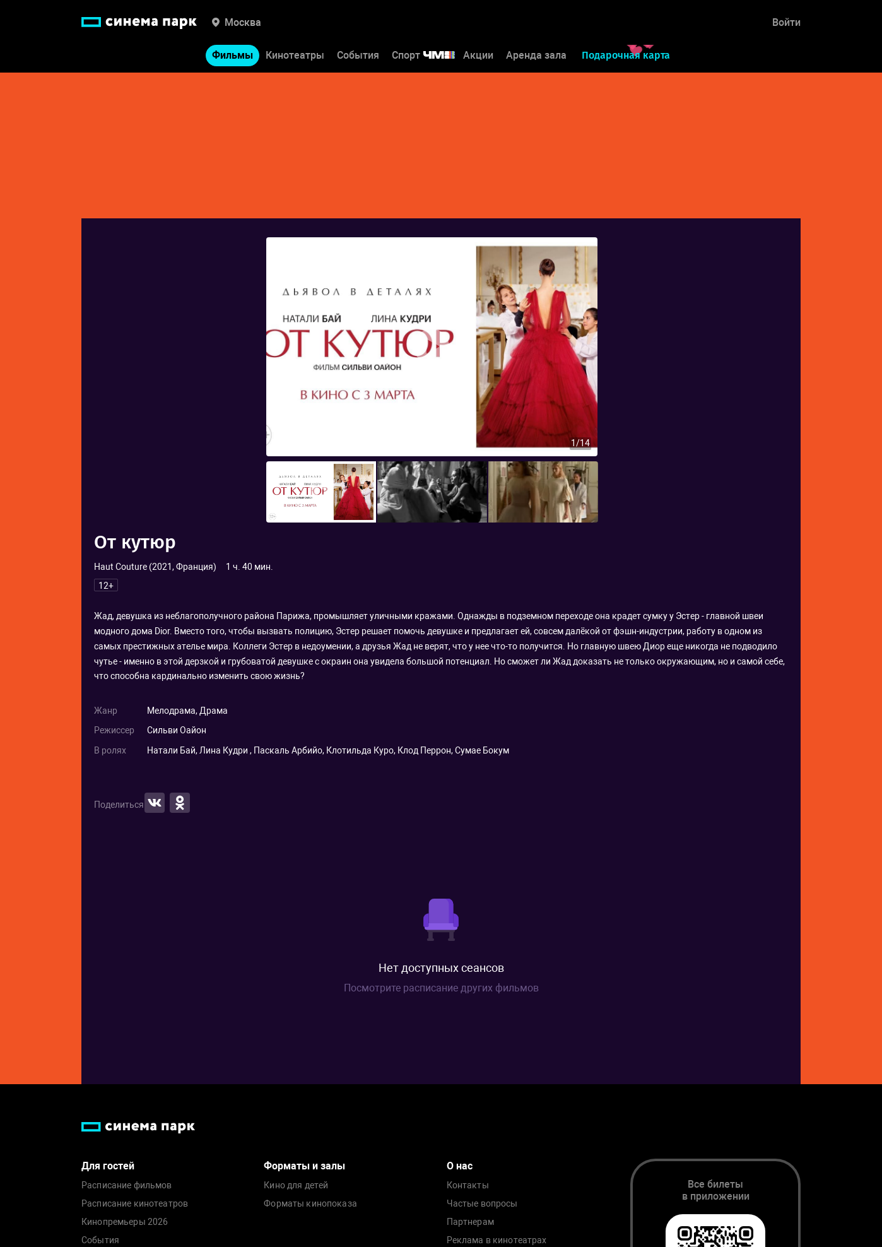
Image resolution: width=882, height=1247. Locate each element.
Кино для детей (296, 1185)
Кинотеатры (295, 56)
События (358, 56)
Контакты (468, 1185)
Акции (478, 56)
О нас (460, 1166)
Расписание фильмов (126, 1185)
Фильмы (232, 56)
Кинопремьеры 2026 (124, 1222)
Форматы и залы (304, 1166)
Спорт (431, 56)
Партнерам (470, 1222)
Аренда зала (536, 56)
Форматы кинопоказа (310, 1204)
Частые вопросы (482, 1204)
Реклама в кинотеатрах (497, 1240)
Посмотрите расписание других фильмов (441, 988)
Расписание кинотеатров (134, 1204)
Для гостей (107, 1166)
